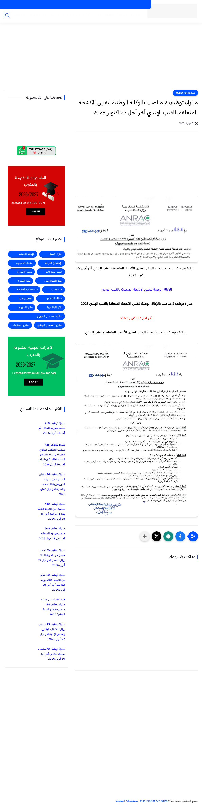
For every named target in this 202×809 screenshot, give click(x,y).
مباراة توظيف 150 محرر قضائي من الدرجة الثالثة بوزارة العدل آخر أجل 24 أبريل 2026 (51, 558)
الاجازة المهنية (37, 16)
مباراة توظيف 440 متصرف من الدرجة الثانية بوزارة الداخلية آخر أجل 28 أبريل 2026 (51, 511)
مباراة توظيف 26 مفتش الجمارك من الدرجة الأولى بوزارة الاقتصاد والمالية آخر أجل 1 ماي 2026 (52, 484)
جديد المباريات (91, 16)
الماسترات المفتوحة (136, 4)
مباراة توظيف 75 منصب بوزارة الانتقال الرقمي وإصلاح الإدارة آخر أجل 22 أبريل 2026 (51, 632)
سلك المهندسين (53, 280)
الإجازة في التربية (53, 263)
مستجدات (72, 16)
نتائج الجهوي (25, 307)
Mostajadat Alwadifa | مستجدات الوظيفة (142, 801)
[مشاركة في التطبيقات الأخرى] (145, 536)
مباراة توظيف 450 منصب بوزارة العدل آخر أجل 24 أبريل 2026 (52, 428)
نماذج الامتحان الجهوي (49, 316)
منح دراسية (70, 4)
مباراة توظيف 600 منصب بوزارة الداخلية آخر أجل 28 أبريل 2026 (52, 533)
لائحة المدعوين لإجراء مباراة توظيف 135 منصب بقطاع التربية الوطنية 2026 (53, 607)
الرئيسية (134, 16)
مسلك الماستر (54, 298)
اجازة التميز (19, 16)
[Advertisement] (101, 59)
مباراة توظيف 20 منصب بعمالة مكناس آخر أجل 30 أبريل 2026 (51, 654)
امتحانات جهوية (24, 263)
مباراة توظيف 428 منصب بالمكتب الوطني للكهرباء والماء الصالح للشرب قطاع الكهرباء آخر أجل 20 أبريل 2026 (51, 454)
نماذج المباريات (20, 325)
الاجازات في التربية (90, 4)
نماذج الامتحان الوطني (49, 325)
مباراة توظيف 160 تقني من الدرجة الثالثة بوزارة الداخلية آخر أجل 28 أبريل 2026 (52, 582)
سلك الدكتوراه (24, 271)
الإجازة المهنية (27, 254)
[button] (180, 536)
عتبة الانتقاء (24, 280)
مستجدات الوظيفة (114, 16)
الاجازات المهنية (113, 4)
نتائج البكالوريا (54, 307)
